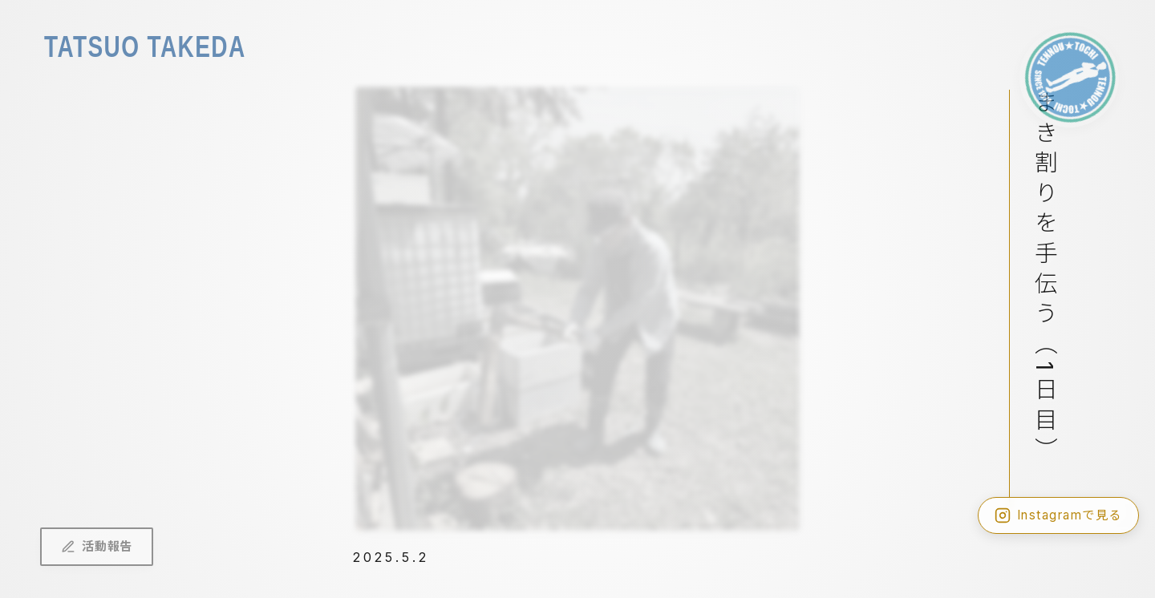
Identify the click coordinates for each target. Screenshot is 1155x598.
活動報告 (96, 546)
